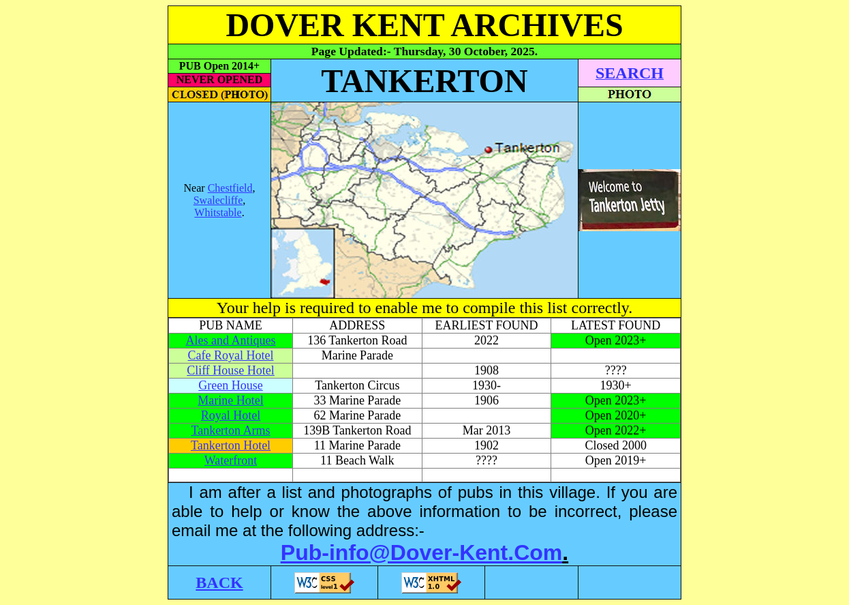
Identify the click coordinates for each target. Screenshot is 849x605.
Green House (230, 385)
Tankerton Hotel (231, 445)
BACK (219, 582)
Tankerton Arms (230, 430)
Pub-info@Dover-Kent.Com (421, 552)
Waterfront (231, 460)
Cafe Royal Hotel (231, 355)
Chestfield (230, 188)
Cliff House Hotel (231, 370)
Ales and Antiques (231, 340)
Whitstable (217, 212)
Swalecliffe (218, 200)
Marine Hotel (230, 400)
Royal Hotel (231, 415)
